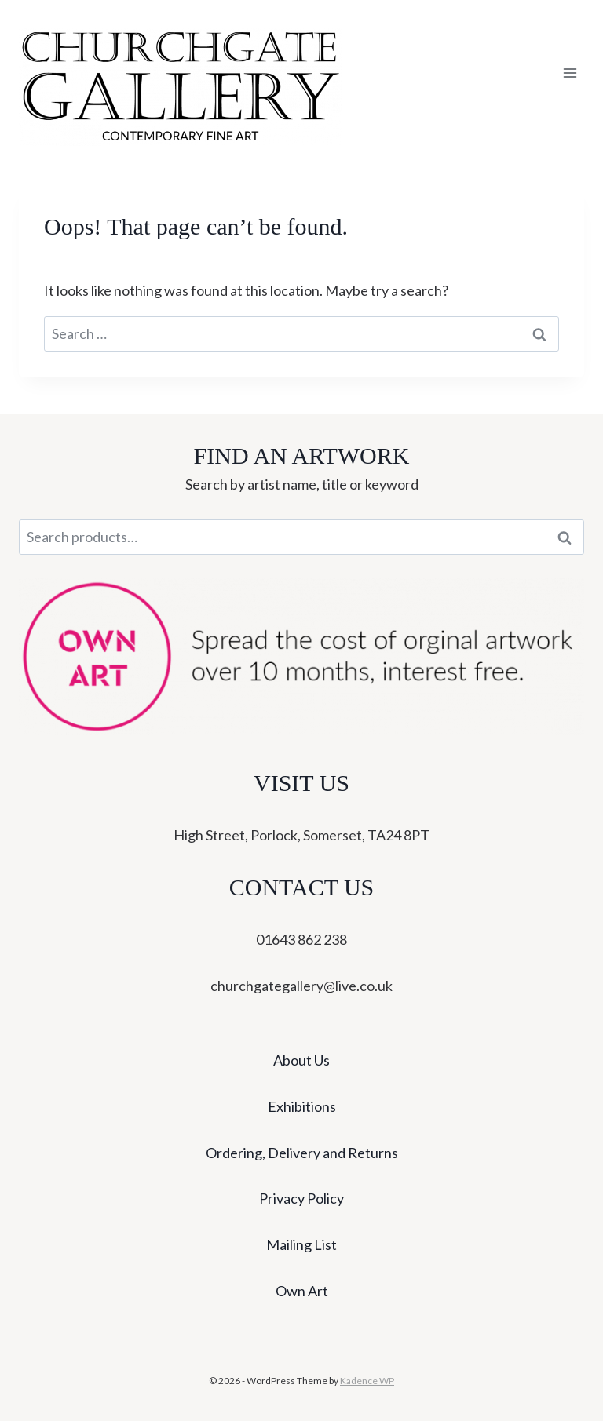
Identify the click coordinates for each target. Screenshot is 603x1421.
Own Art (302, 1290)
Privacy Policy (301, 1198)
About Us (301, 1060)
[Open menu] (569, 73)
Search (569, 537)
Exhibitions (302, 1106)
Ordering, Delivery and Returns (302, 1152)
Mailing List (301, 1244)
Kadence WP (367, 1380)
